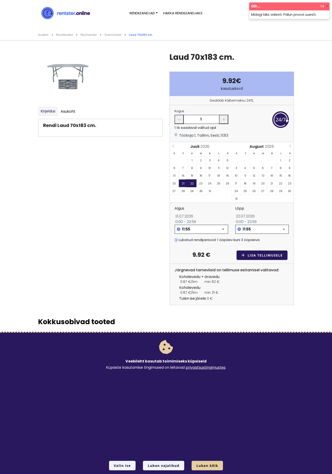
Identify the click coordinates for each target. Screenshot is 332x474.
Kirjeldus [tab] (48, 111)
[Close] (327, 6)
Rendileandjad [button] (142, 13)
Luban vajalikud (163, 465)
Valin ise (122, 465)
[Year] (206, 146)
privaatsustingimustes (205, 367)
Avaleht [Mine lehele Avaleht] (45, 35)
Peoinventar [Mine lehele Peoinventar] (91, 35)
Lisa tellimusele (262, 255)
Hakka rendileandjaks (182, 13)
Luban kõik (207, 465)
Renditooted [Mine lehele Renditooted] (67, 35)
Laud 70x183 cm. (141, 35)
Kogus (179, 111)
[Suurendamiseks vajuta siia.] (68, 75)
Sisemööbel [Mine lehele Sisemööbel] (115, 35)
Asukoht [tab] (68, 111)
